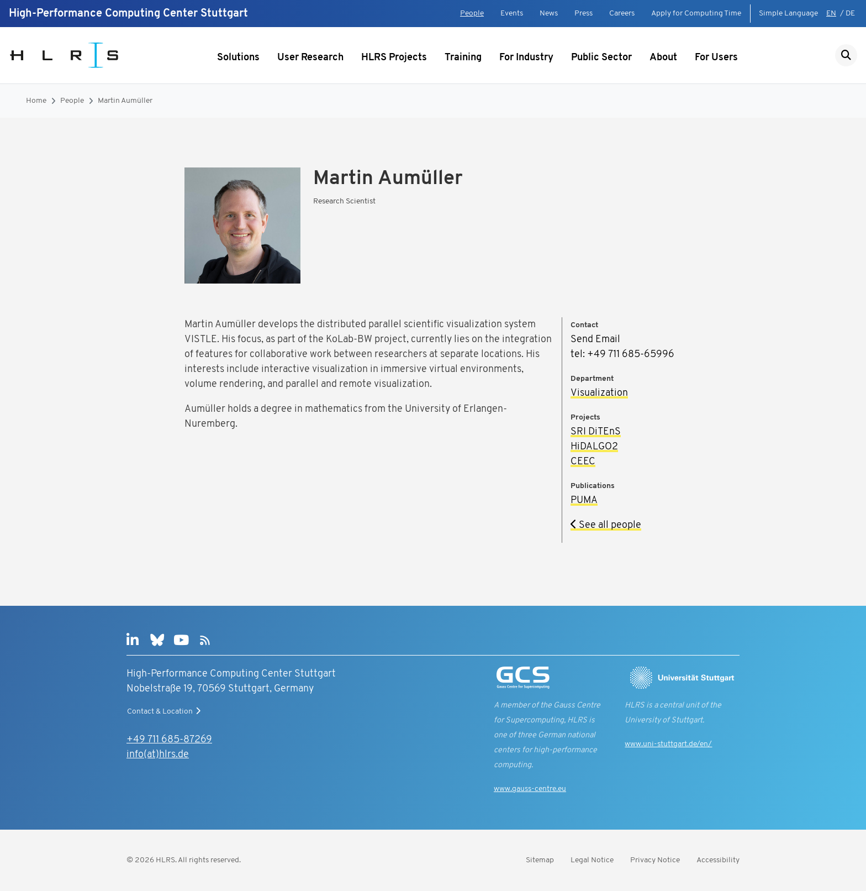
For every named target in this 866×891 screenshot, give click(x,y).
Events (511, 13)
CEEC (583, 462)
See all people (606, 525)
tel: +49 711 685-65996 (622, 354)
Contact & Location (165, 711)
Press (583, 13)
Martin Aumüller (125, 101)
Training (463, 58)
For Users (716, 58)
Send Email (595, 339)
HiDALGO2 (594, 447)
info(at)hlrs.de (157, 755)
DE (850, 13)
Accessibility (718, 860)
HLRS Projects (394, 58)
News (549, 13)
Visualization (599, 393)
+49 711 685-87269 (169, 740)
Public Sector (601, 58)
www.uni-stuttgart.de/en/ (668, 744)
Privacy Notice (655, 860)
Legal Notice (592, 860)
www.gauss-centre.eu (530, 789)
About (663, 58)
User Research (310, 58)
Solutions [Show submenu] (238, 58)
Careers (622, 13)
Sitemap (540, 860)
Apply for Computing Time (696, 13)
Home (36, 101)
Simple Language (788, 13)
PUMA (584, 500)
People (472, 13)
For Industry (526, 58)
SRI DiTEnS (596, 432)
